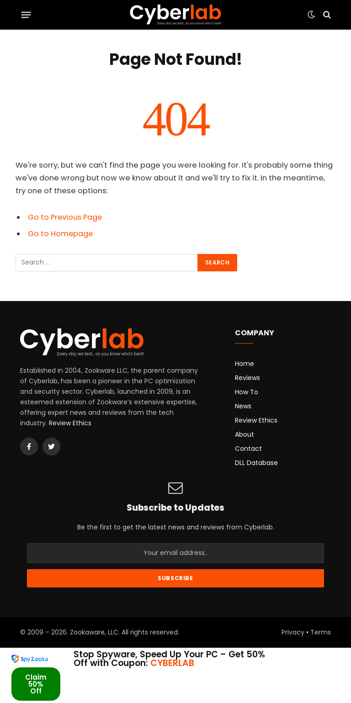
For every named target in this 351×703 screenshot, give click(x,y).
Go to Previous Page (65, 217)
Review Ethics (70, 423)
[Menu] (26, 14)
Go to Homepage (61, 233)
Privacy (293, 632)
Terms (320, 632)
